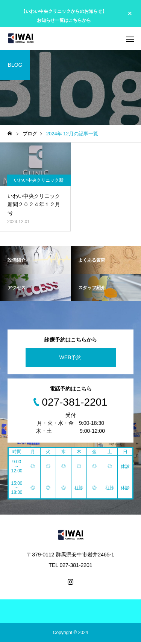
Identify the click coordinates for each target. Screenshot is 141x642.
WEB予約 (70, 357)
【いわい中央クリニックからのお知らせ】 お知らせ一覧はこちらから (64, 16)
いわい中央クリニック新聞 (39, 182)
